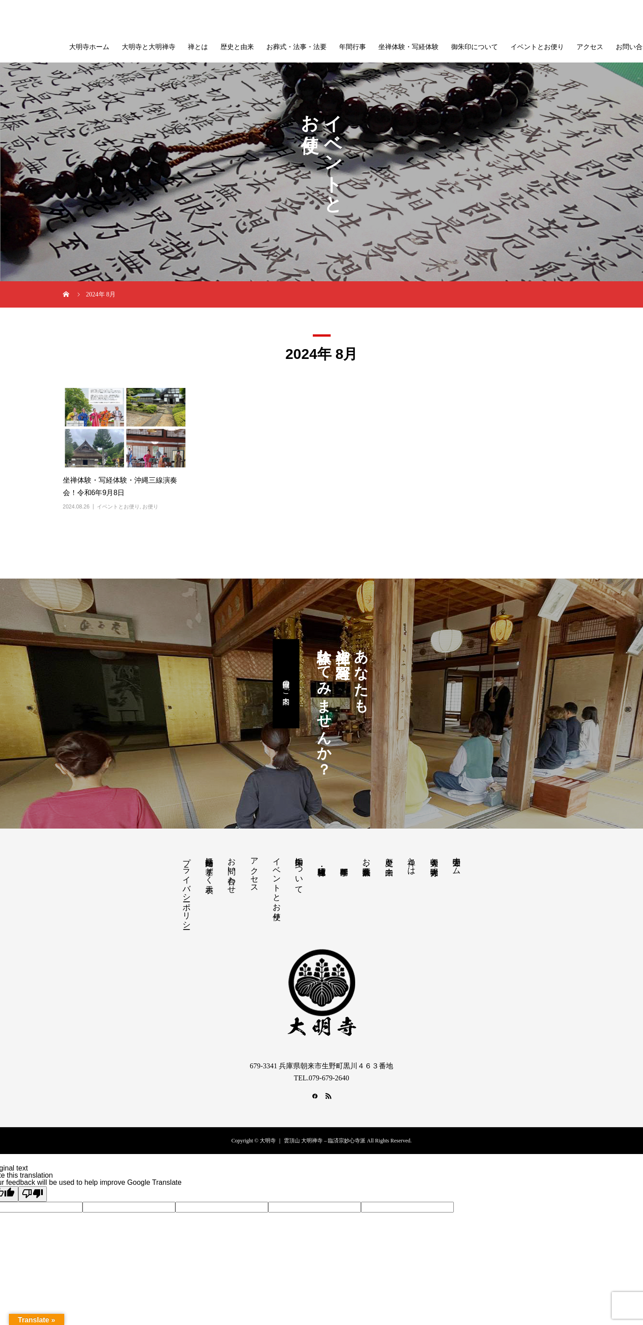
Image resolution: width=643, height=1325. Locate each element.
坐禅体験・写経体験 (408, 46)
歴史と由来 (237, 46)
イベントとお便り (537, 46)
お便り (150, 507)
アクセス (590, 46)
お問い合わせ (231, 871)
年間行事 (352, 46)
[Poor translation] (32, 1193)
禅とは (198, 46)
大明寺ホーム (89, 46)
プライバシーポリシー (186, 888)
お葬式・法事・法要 (296, 46)
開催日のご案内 (286, 684)
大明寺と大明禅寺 (148, 46)
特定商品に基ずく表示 (209, 866)
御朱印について (474, 46)
